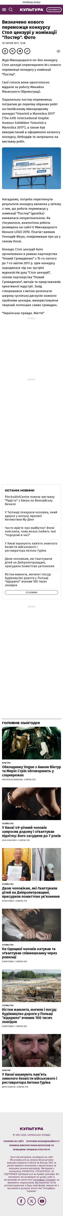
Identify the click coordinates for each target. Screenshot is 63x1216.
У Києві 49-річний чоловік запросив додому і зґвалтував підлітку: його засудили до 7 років (31, 831)
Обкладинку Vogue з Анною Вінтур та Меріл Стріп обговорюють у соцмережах (31, 771)
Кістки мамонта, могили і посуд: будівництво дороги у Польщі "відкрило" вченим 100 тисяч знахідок (28, 579)
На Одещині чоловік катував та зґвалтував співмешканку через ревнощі (29, 953)
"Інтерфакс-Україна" (44, 1179)
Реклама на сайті (14, 1141)
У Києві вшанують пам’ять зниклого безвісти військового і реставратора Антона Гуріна (31, 547)
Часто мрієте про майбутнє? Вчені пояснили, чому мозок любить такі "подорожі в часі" (30, 531)
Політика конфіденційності (42, 1141)
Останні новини (19, 490)
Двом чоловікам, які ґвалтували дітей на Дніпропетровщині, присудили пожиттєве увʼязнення (29, 562)
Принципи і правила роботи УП (31, 1149)
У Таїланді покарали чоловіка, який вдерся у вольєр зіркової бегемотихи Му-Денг (31, 515)
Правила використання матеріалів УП (31, 1145)
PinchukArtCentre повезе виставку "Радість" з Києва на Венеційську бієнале (30, 500)
